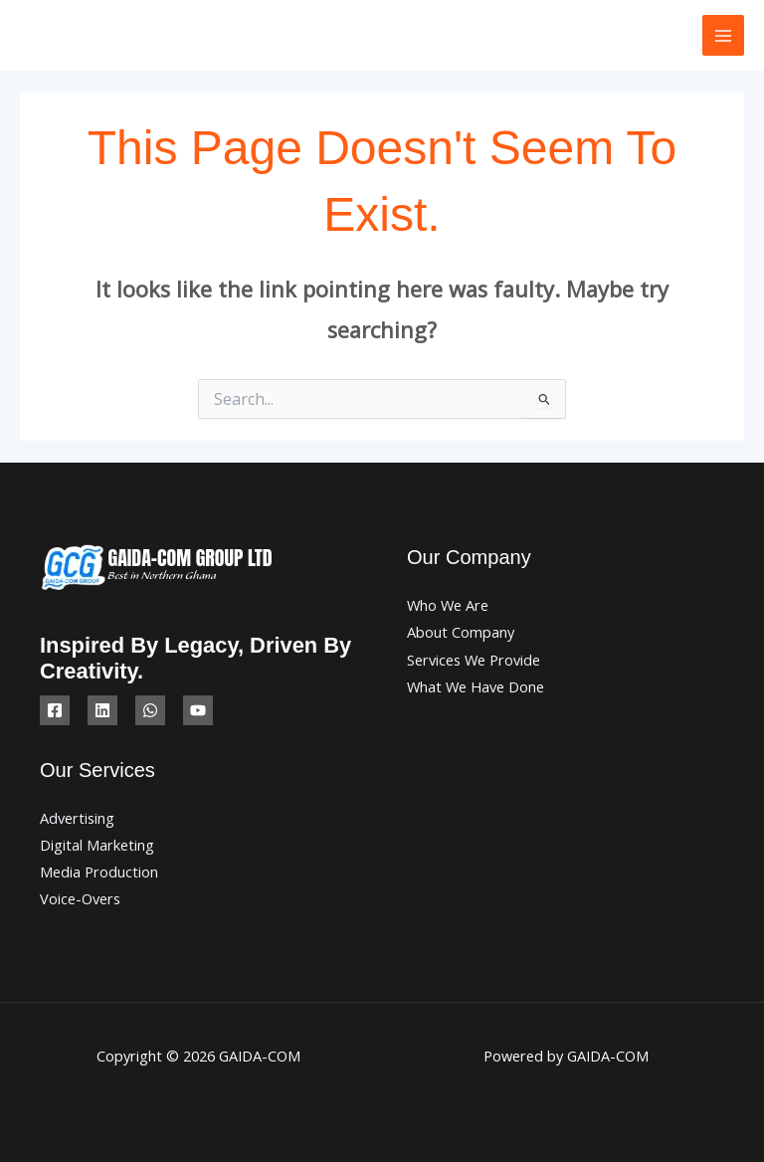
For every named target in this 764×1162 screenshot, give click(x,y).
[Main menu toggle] (723, 36)
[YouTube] (198, 710)
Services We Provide (473, 660)
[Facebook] (55, 710)
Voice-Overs (80, 898)
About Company (460, 632)
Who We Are (447, 605)
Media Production (99, 871)
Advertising (77, 818)
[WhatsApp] (150, 710)
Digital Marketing (97, 845)
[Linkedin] (102, 710)
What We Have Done (475, 686)
